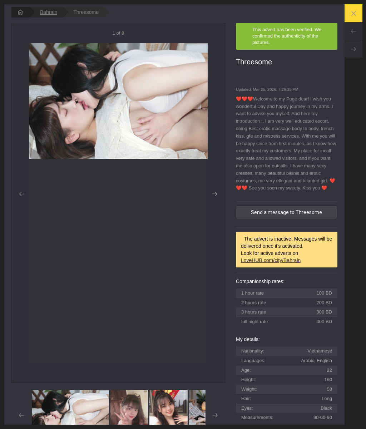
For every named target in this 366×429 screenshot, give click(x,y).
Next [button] (215, 194)
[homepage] (20, 12)
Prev (353, 31)
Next (353, 49)
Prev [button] (21, 194)
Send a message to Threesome (286, 212)
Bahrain (48, 12)
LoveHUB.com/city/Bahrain (271, 260)
